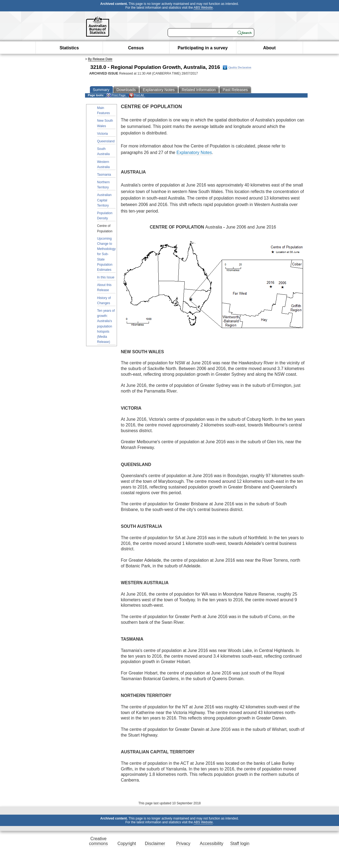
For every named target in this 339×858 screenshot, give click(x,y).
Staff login (239, 843)
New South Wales (105, 123)
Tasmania (104, 174)
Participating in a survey (203, 48)
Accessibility (211, 843)
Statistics (69, 48)
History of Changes (104, 300)
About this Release (104, 287)
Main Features (103, 110)
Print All (136, 95)
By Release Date (100, 59)
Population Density (105, 215)
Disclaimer (155, 843)
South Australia (103, 151)
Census (136, 48)
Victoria (102, 134)
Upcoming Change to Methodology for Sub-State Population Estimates (106, 254)
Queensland (106, 141)
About (269, 48)
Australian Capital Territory (104, 200)
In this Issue (106, 277)
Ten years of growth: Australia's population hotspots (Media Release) (106, 326)
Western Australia (103, 164)
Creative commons (98, 841)
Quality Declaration (237, 67)
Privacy (183, 843)
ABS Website (203, 7)
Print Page (116, 95)
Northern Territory (103, 184)
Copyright (127, 843)
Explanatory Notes (194, 152)
